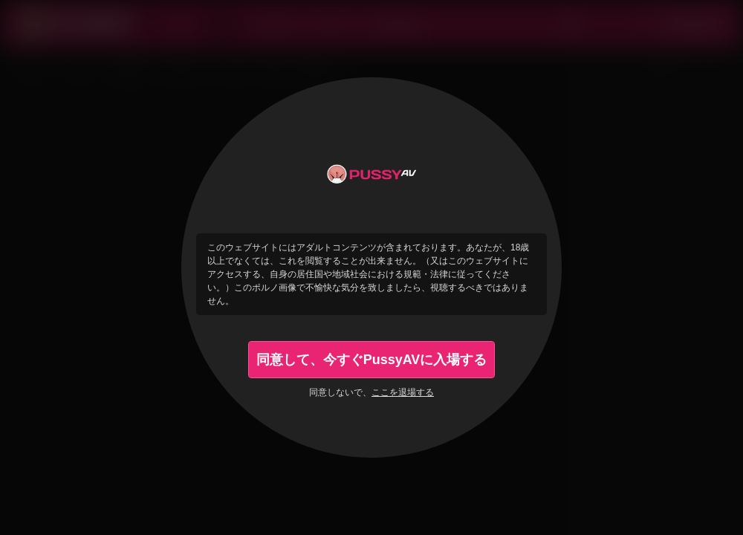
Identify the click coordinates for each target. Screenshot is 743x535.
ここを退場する (403, 392)
